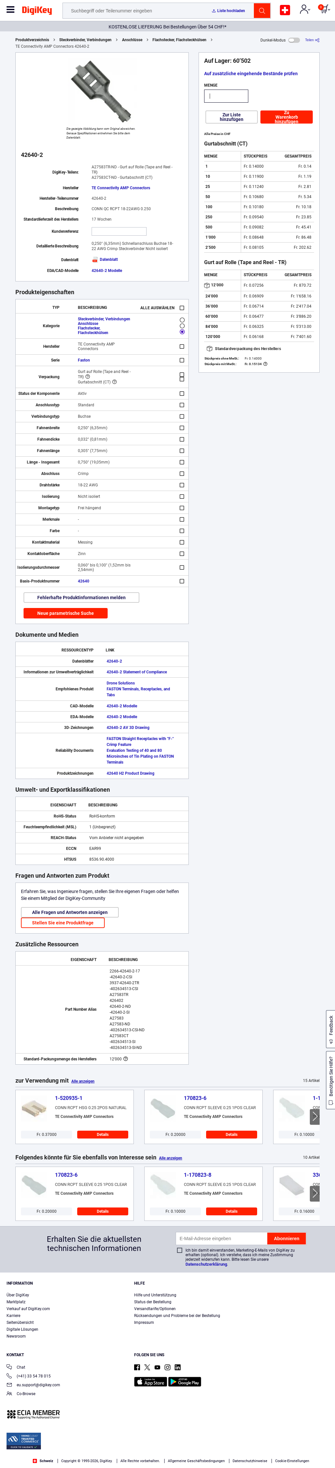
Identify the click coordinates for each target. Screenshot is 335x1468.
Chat (16, 1368)
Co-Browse (21, 1394)
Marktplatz (16, 1302)
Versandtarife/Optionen (155, 1309)
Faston (84, 360)
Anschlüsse (132, 40)
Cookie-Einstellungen (292, 1461)
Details (103, 1134)
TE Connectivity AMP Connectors (121, 188)
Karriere (13, 1315)
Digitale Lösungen (22, 1329)
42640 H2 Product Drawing (130, 773)
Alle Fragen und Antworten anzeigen (70, 912)
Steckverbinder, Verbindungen (85, 40)
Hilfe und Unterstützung (155, 1295)
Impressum (144, 1322)
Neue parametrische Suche (65, 613)
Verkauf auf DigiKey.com (28, 1309)
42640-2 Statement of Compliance (137, 672)
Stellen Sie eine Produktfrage (63, 922)
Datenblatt (105, 259)
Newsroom (16, 1336)
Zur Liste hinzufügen (231, 117)
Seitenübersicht (20, 1322)
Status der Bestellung (152, 1302)
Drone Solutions (121, 683)
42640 (83, 581)
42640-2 (114, 661)
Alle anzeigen (83, 1081)
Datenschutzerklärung (206, 1264)
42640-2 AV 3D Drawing (128, 727)
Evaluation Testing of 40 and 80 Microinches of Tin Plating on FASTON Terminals (140, 756)
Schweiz (43, 1461)
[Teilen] (312, 40)
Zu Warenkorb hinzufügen (286, 117)
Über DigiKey (18, 1295)
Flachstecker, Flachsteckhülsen (179, 40)
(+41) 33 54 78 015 (29, 1377)
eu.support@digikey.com (33, 1385)
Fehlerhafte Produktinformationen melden (81, 597)
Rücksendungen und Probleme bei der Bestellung (177, 1315)
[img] (37, 12)
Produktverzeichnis (32, 40)
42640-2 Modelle (107, 270)
